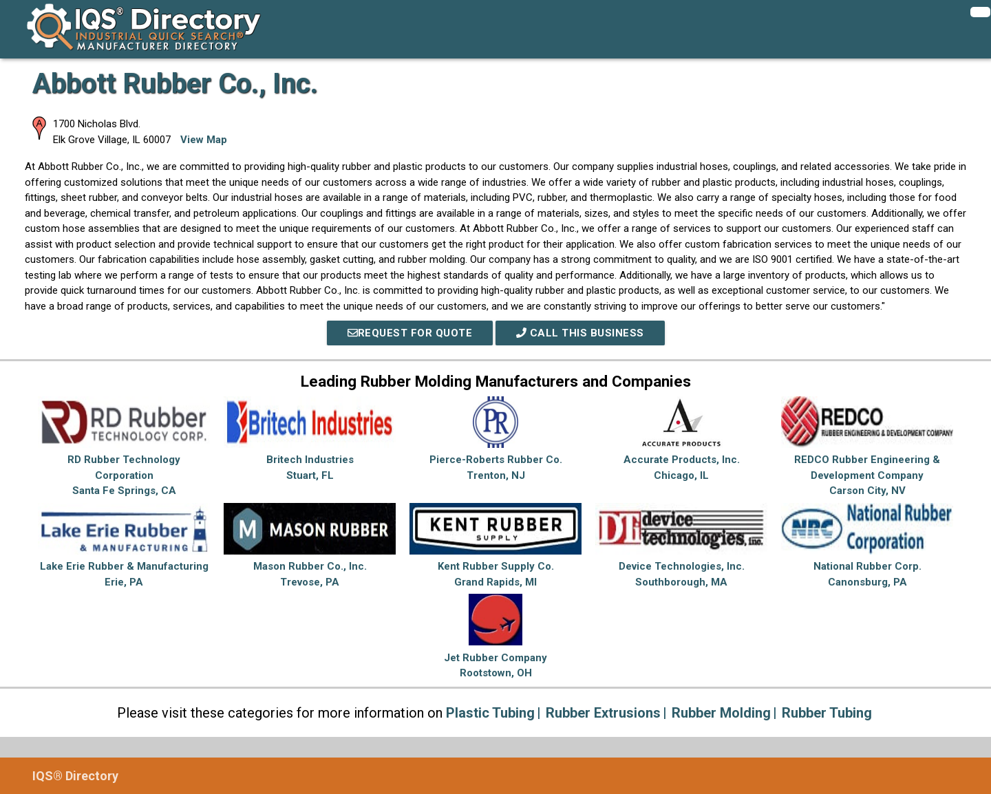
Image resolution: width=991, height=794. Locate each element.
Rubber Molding (721, 713)
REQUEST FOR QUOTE (410, 333)
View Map (203, 139)
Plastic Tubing (490, 713)
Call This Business (580, 333)
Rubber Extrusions (603, 713)
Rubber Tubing (827, 713)
